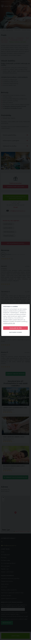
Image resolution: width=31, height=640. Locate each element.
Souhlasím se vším (15, 328)
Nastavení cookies (15, 332)
